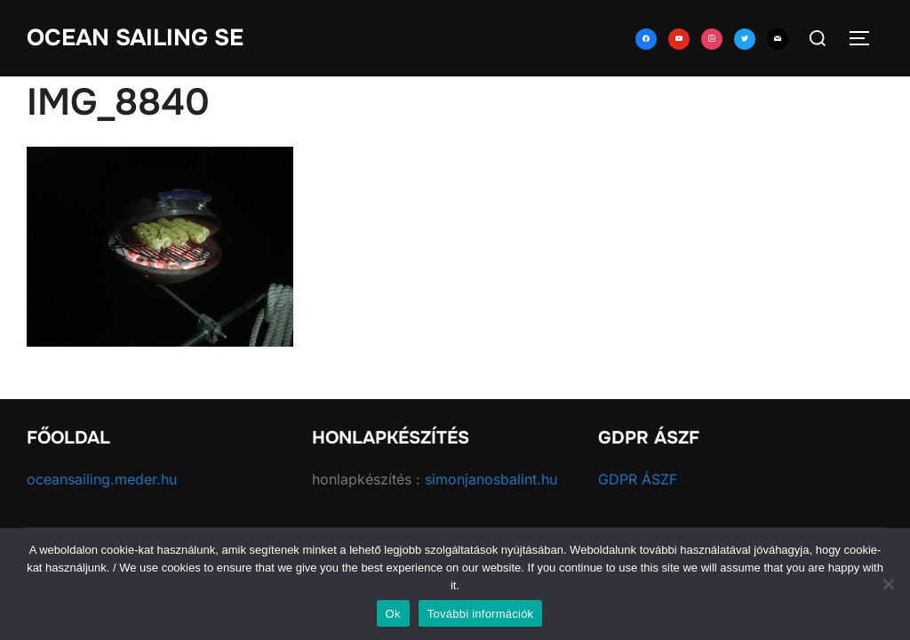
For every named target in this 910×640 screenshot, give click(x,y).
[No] (888, 584)
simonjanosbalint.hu (491, 479)
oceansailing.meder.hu (102, 479)
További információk (480, 613)
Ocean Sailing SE (135, 37)
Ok (393, 613)
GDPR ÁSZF (637, 479)
